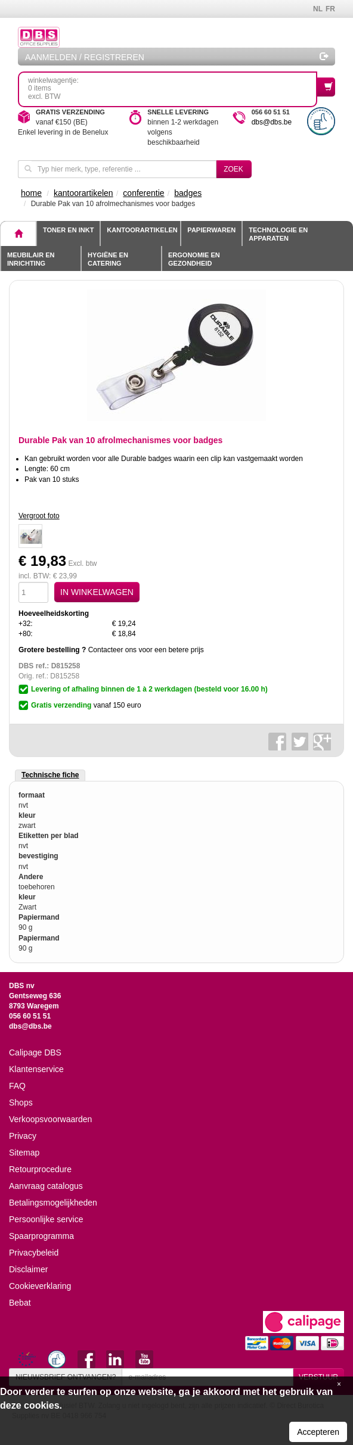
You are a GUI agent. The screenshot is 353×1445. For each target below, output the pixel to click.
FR (330, 9)
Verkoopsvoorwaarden (50, 1119)
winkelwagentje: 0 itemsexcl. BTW (172, 88)
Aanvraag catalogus (46, 1186)
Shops (21, 1102)
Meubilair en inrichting (30, 259)
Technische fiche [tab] (50, 775)
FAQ (17, 1086)
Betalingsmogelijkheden (53, 1202)
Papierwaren (211, 229)
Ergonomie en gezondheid (194, 259)
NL (318, 9)
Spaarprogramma (41, 1236)
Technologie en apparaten (278, 234)
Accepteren (318, 1432)
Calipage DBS (35, 1052)
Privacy (22, 1136)
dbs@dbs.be (272, 122)
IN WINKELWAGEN (97, 592)
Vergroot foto (39, 516)
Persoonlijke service (46, 1219)
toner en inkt (68, 229)
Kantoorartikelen (142, 229)
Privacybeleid (33, 1252)
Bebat (20, 1302)
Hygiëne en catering (108, 259)
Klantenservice (36, 1069)
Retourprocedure (40, 1169)
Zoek (233, 169)
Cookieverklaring (40, 1286)
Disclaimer (28, 1269)
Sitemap (24, 1152)
